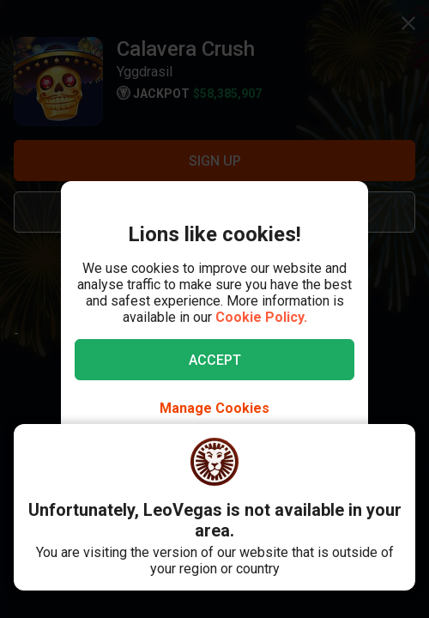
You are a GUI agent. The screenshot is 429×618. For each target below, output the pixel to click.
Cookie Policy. (261, 317)
